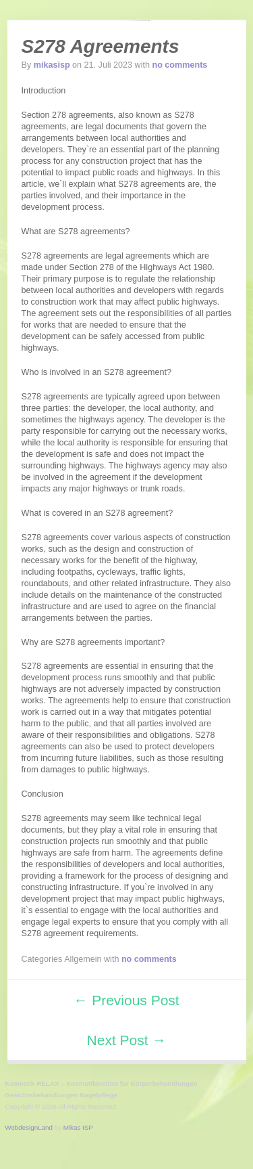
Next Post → (127, 1040)
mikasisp (52, 65)
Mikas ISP (78, 1127)
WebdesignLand (29, 1127)
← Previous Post (126, 1000)
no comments (179, 65)
